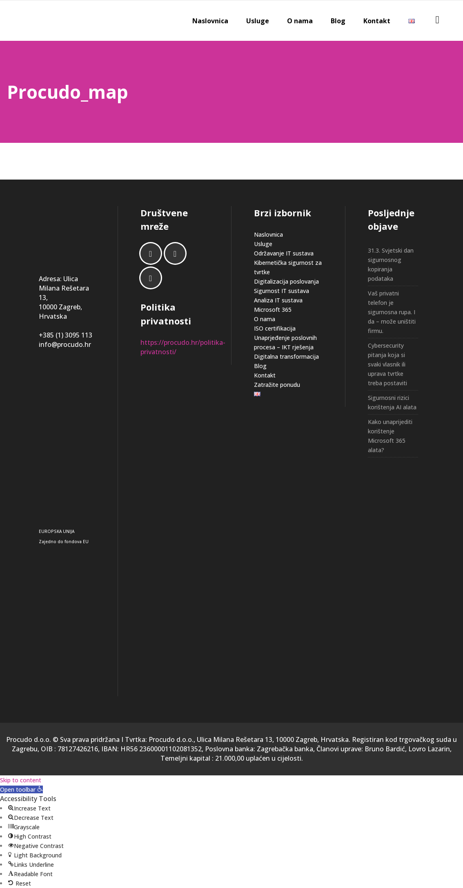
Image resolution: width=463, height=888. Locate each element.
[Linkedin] (177, 253)
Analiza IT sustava (278, 300)
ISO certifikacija (275, 328)
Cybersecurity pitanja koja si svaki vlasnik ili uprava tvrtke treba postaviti (387, 364)
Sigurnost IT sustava (281, 291)
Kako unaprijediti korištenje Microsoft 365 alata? (390, 436)
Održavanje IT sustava (284, 253)
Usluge (263, 244)
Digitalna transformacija (286, 356)
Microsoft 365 (273, 309)
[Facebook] (152, 253)
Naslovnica (268, 234)
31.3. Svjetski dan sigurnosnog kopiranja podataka (391, 264)
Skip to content (20, 780)
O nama (264, 319)
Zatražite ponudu (277, 384)
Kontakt (265, 375)
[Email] (152, 278)
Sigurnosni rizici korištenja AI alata (392, 402)
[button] (21, 789)
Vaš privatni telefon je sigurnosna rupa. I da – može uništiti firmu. (392, 312)
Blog (260, 366)
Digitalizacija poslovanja (286, 281)
